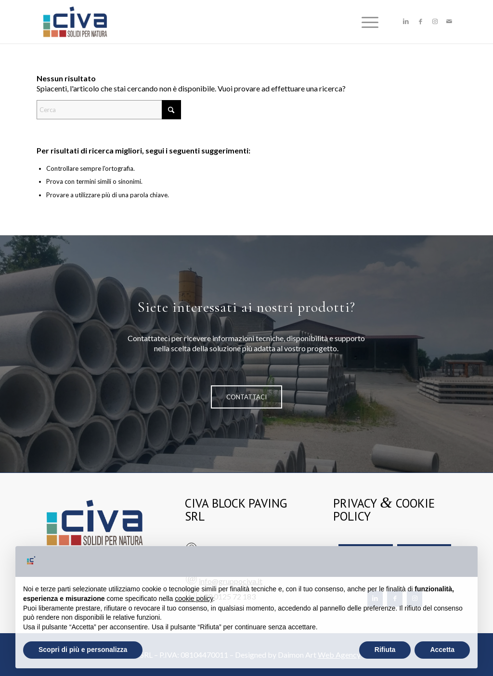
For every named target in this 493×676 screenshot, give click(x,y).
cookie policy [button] (194, 598)
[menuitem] (366, 21)
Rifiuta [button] (385, 649)
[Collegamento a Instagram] (435, 21)
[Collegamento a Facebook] (420, 21)
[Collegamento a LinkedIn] (406, 21)
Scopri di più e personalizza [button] (83, 649)
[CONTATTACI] (246, 396)
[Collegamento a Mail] (449, 21)
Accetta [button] (442, 649)
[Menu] (366, 21)
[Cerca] (109, 109)
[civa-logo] (75, 21)
